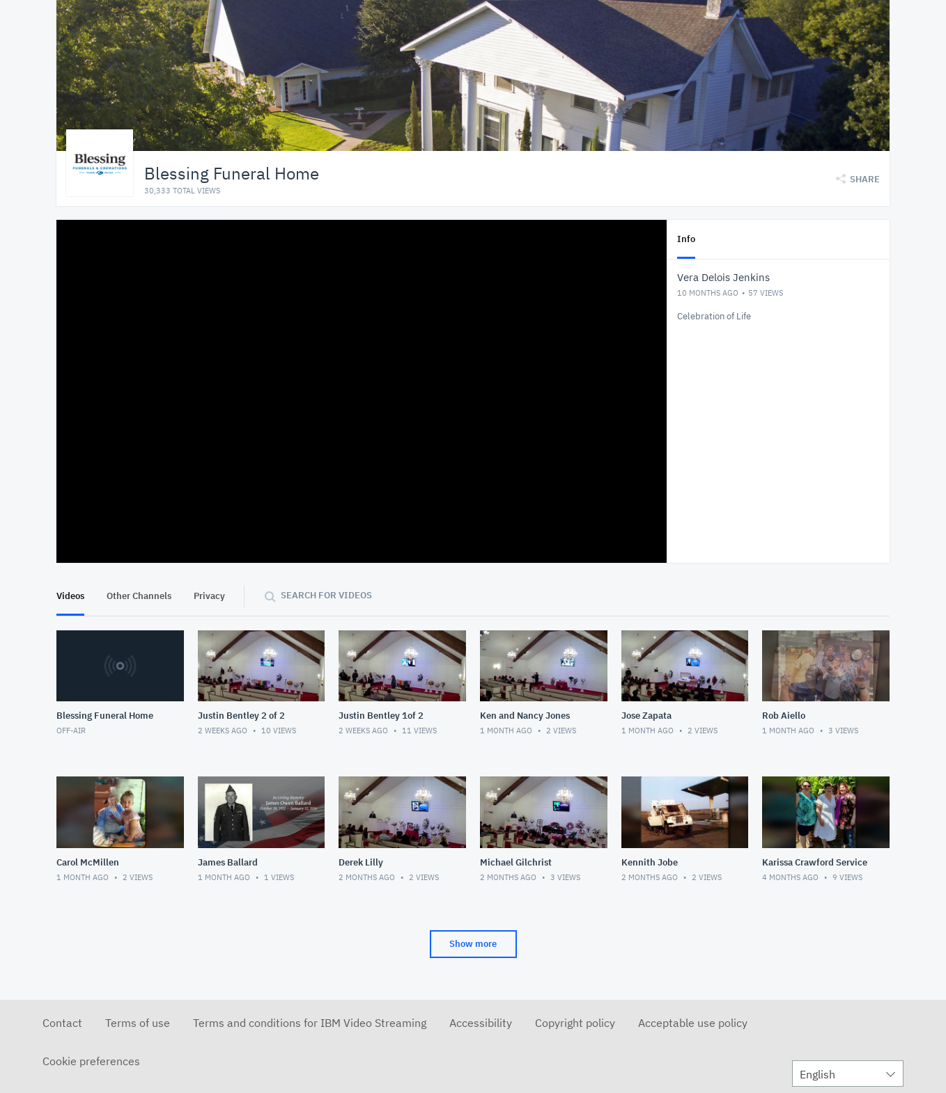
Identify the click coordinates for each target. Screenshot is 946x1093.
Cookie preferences (91, 1061)
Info (686, 239)
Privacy (209, 596)
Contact (62, 1023)
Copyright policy (575, 1023)
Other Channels (139, 596)
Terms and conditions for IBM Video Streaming (309, 1023)
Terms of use (137, 1023)
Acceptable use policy (692, 1023)
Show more (473, 944)
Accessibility (480, 1023)
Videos (70, 596)
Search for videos (326, 595)
